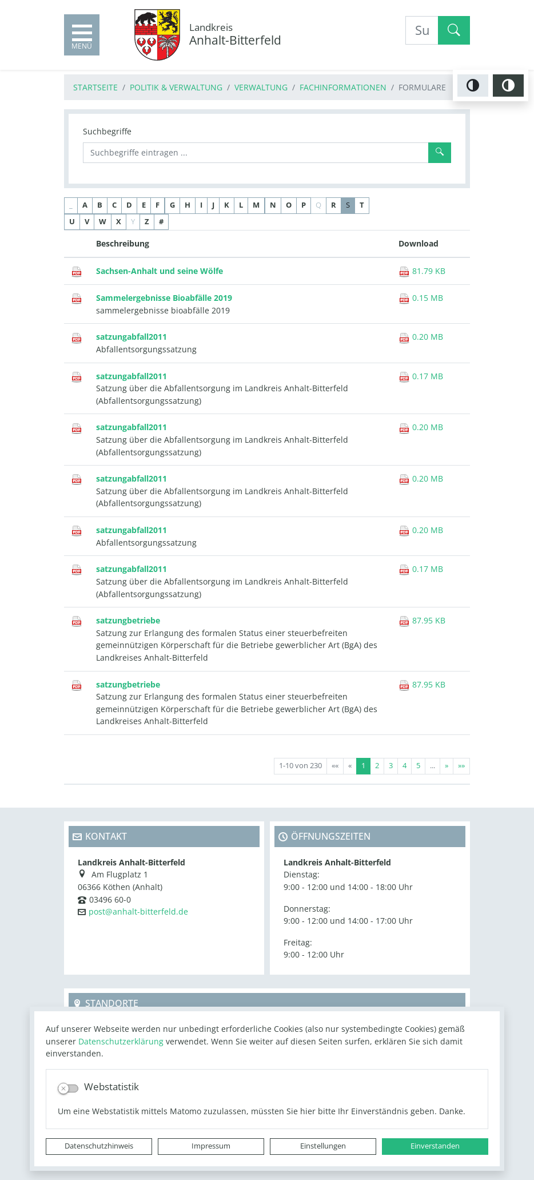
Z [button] (147, 222)
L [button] (241, 205)
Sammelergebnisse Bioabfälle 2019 (164, 297)
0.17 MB (420, 376)
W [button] (102, 222)
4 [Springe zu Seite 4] (405, 765)
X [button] (118, 222)
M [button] (256, 205)
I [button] (201, 205)
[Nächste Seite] (446, 766)
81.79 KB (421, 270)
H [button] (187, 205)
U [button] (72, 222)
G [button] (172, 205)
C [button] (114, 205)
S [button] (348, 205)
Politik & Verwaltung (176, 87)
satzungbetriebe (128, 620)
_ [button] (71, 205)
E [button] (144, 205)
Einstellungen (323, 1146)
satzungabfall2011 (131, 336)
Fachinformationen (343, 87)
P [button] (303, 205)
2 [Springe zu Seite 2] (377, 765)
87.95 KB (421, 620)
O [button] (289, 205)
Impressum (211, 1146)
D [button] (129, 205)
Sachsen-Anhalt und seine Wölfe (159, 270)
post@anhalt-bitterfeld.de (138, 911)
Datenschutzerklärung (121, 1041)
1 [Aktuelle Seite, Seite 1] (363, 765)
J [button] (213, 205)
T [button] (362, 205)
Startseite (95, 87)
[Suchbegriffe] (256, 152)
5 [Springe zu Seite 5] (418, 765)
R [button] (333, 205)
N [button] (273, 205)
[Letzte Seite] (461, 766)
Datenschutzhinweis (99, 1146)
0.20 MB (420, 336)
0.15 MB (420, 297)
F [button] (158, 205)
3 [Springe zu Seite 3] (391, 765)
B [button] (99, 205)
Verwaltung (261, 87)
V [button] (87, 222)
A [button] (84, 205)
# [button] (161, 222)
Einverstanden (435, 1146)
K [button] (226, 205)
